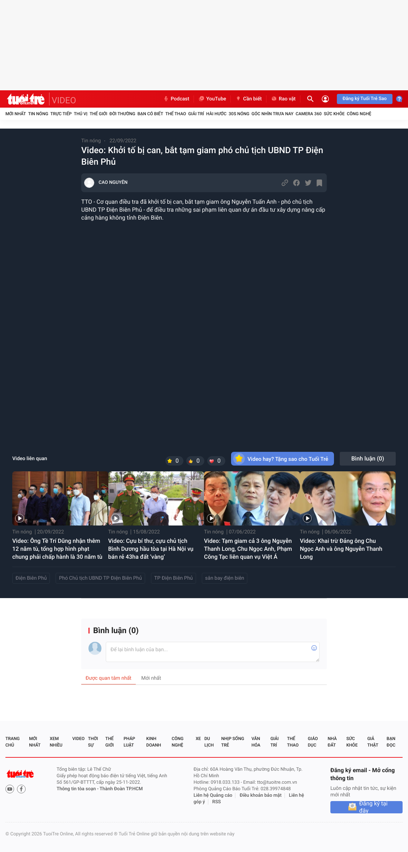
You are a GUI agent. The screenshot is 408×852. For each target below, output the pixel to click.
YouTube (212, 99)
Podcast (176, 99)
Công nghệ (359, 113)
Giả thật (372, 742)
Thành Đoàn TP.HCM (121, 789)
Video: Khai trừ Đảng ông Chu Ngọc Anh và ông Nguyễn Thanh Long (341, 548)
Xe (198, 738)
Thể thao (175, 113)
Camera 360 (309, 113)
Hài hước (216, 113)
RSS (216, 802)
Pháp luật (129, 742)
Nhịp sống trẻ (232, 742)
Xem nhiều (56, 742)
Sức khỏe (334, 113)
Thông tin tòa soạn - (78, 789)
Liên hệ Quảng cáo (213, 795)
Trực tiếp (61, 113)
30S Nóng (239, 113)
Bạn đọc (391, 742)
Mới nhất (15, 113)
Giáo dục (313, 742)
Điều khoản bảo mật (261, 795)
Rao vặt (283, 99)
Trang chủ (12, 742)
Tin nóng (38, 113)
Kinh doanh (153, 742)
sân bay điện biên (224, 578)
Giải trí (196, 113)
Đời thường (122, 113)
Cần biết (248, 99)
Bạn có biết (150, 113)
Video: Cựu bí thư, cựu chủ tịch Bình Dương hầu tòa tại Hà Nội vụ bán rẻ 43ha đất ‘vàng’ (151, 548)
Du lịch (209, 742)
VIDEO (64, 100)
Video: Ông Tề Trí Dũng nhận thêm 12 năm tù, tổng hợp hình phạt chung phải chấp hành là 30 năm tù (57, 548)
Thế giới (98, 113)
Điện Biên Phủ (31, 578)
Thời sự (93, 742)
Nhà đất (332, 742)
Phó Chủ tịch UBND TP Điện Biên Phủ (100, 578)
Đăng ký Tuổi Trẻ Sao (365, 98)
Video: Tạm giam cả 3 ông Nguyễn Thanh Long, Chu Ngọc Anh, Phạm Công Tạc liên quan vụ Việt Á (248, 548)
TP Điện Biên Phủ (173, 578)
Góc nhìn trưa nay (273, 113)
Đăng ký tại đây (373, 807)
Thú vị (80, 113)
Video (78, 738)
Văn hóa (255, 742)
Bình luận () (367, 458)
